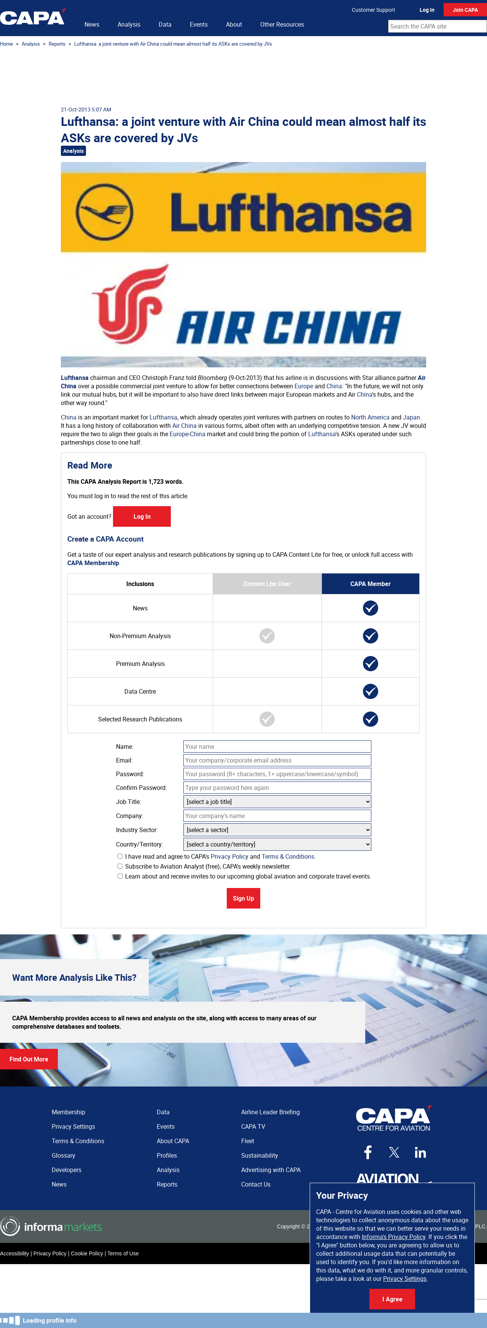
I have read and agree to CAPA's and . (217, 856)
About (234, 24)
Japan (411, 417)
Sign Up (243, 898)
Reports (57, 43)
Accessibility (14, 1253)
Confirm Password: (141, 787)
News (91, 24)
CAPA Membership (93, 563)
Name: (125, 746)
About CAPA (173, 1141)
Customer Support (373, 9)
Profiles (167, 1155)
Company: (129, 816)
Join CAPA (465, 9)
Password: (130, 774)
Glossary (63, 1155)
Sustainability (259, 1155)
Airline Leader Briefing (270, 1112)
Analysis (129, 24)
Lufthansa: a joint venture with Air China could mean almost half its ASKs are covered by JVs (173, 43)
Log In (427, 9)
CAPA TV (253, 1126)
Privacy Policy (229, 856)
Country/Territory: (139, 844)
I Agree (392, 1299)
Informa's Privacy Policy (393, 1237)
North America (370, 417)
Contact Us (256, 1184)
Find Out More (29, 1059)
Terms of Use (122, 1253)
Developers (66, 1170)
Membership (68, 1112)
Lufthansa (75, 377)
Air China (184, 425)
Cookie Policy (87, 1253)
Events (199, 24)
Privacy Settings (405, 1278)
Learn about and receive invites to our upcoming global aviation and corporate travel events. (244, 876)
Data (165, 24)
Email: (124, 760)
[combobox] (437, 26)
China (334, 386)
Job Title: (128, 801)
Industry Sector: (137, 830)
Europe (303, 386)
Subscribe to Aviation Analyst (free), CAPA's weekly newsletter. (204, 866)
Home (6, 43)
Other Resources (282, 24)
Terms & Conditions (288, 856)
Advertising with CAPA (271, 1170)
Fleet (247, 1141)
